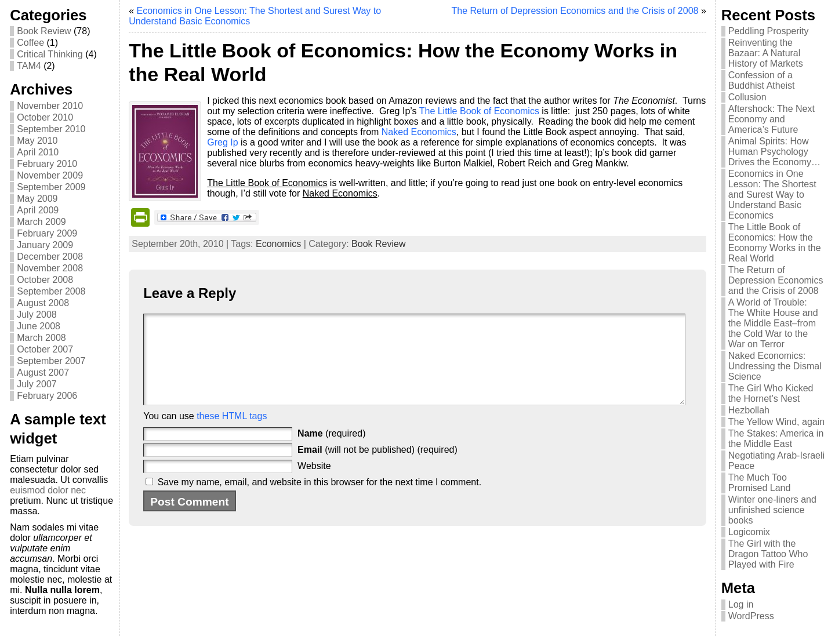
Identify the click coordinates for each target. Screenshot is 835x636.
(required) (331, 451)
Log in (741, 604)
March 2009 (41, 222)
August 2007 (43, 372)
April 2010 (38, 152)
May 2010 (37, 141)
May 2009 (37, 198)
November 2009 (50, 175)
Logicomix (749, 532)
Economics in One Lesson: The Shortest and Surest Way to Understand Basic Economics (772, 194)
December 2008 (50, 256)
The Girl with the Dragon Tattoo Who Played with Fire (768, 554)
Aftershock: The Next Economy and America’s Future (771, 119)
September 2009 (51, 187)
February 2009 (47, 233)
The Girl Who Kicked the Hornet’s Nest (771, 393)
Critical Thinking (50, 54)
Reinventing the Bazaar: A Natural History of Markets (765, 53)
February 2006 (47, 396)
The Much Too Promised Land (759, 483)
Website (314, 483)
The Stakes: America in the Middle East (776, 438)
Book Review (44, 31)
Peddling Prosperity (768, 31)
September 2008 (51, 291)
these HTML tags (232, 433)
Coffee (30, 43)
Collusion (747, 97)
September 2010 (51, 129)
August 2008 (43, 303)
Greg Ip (222, 142)
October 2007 (45, 349)
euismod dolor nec (48, 490)
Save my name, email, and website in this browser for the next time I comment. (319, 499)
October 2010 (45, 117)
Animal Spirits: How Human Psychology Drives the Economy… (774, 151)
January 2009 (45, 245)
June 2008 (38, 326)
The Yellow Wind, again (776, 422)
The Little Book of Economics (479, 111)
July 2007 (37, 384)
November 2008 (50, 268)
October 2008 (45, 280)
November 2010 (50, 106)
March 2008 (41, 338)
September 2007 (51, 361)
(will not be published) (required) (377, 467)
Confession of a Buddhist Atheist (761, 80)
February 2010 (47, 164)
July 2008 (37, 314)
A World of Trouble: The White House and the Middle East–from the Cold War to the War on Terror (773, 323)
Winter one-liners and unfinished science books (772, 510)
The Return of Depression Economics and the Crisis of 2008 (574, 11)
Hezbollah (748, 410)
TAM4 (29, 66)
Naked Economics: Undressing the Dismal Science (775, 366)
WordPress (751, 616)
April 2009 (38, 210)
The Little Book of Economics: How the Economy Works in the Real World (774, 242)
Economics (278, 244)
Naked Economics (419, 132)
